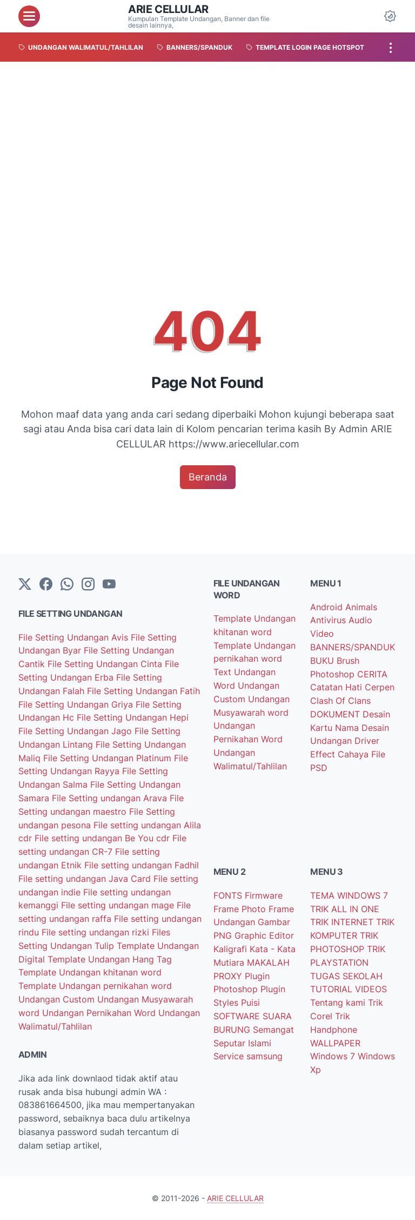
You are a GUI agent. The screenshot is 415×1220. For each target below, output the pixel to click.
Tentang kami (339, 1002)
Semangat (273, 1029)
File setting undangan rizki (97, 932)
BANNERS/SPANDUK (352, 647)
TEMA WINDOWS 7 (349, 895)
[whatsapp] (67, 585)
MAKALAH (268, 962)
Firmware (264, 895)
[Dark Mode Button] (390, 16)
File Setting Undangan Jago (76, 731)
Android (327, 607)
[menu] (29, 16)
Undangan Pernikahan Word (100, 1012)
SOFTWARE (238, 1016)
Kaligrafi (231, 949)
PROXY (229, 976)
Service (229, 1056)
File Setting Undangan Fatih (143, 690)
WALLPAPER (335, 1043)
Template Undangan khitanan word (90, 972)
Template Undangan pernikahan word (95, 985)
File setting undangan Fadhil (141, 865)
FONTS (229, 895)
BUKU (323, 660)
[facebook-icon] (45, 585)
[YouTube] (109, 585)
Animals (361, 607)
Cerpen (379, 687)
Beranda (208, 477)
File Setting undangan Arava (111, 798)
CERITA (372, 674)
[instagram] (88, 585)
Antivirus (329, 620)
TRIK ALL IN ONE (344, 909)
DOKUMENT (336, 714)
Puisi (250, 1002)
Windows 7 (334, 1056)
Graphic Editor (264, 935)
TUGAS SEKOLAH (346, 976)
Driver (366, 740)
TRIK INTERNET (343, 921)
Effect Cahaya (340, 754)
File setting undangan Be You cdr (103, 838)
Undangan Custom (57, 999)
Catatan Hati (337, 687)
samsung (264, 1056)
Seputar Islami (242, 1043)
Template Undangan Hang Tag (110, 959)
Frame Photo (241, 909)
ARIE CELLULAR (168, 9)
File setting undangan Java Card (85, 878)
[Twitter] (24, 585)
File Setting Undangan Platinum (108, 758)
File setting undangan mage (119, 905)
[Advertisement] (207, 143)
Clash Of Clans (340, 700)
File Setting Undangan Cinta (106, 663)
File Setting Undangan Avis (74, 637)
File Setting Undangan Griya (77, 704)
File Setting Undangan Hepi (133, 717)
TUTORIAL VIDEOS (348, 989)
